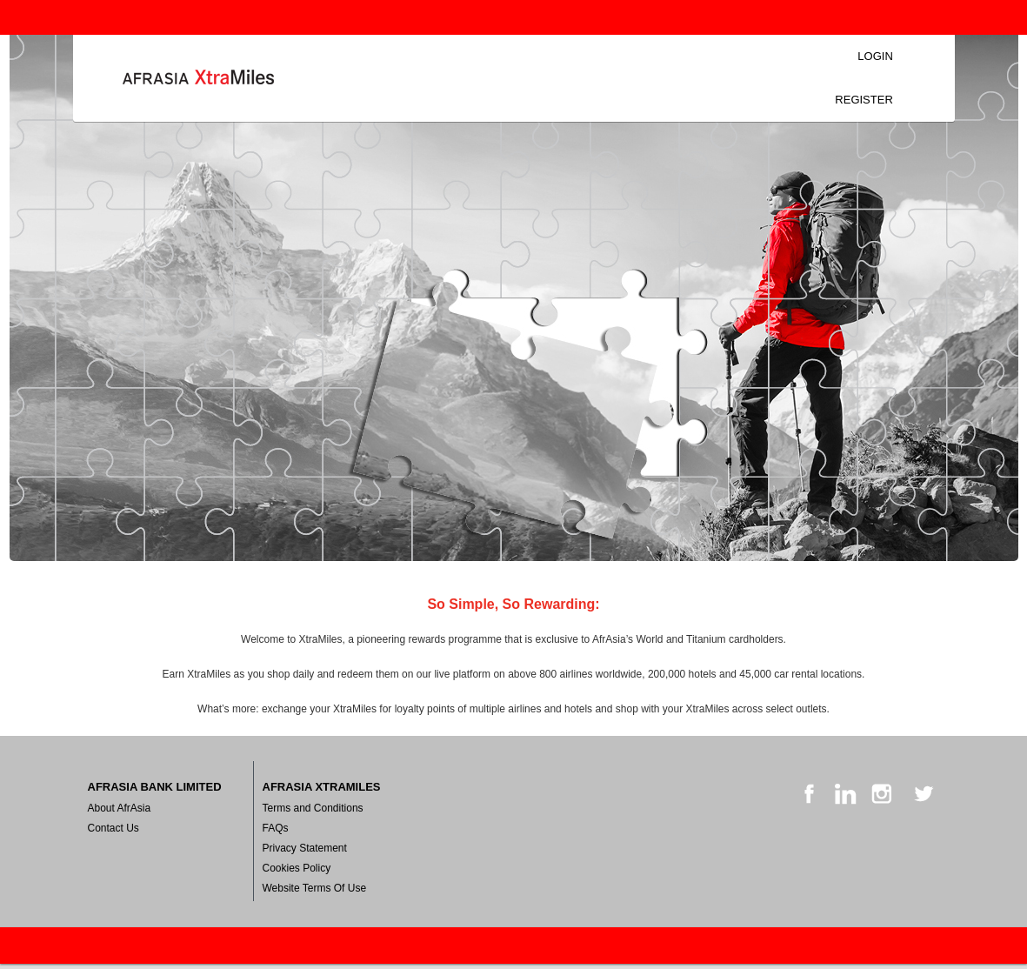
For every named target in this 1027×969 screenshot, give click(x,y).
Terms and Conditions (313, 808)
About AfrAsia (119, 808)
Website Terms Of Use (315, 888)
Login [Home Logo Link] (199, 78)
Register (863, 99)
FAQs (276, 828)
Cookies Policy (297, 868)
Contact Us (113, 828)
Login (874, 56)
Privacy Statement (305, 848)
